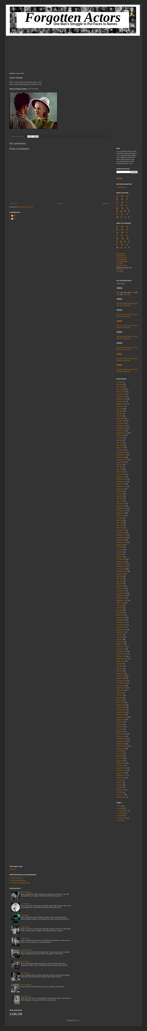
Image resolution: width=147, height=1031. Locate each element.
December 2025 (121, 396)
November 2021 (121, 511)
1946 (118, 349)
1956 (118, 360)
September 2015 (121, 688)
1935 (135, 336)
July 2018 (119, 605)
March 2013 (120, 761)
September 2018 (121, 600)
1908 (125, 305)
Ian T (15, 215)
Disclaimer (119, 270)
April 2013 (119, 758)
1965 (135, 369)
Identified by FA (121, 256)
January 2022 (120, 506)
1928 (125, 327)
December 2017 (121, 622)
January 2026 (120, 394)
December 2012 (121, 768)
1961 (121, 369)
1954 (132, 358)
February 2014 (121, 734)
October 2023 (120, 457)
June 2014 (119, 724)
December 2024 (121, 426)
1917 (121, 316)
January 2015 (120, 707)
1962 (125, 369)
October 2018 (120, 598)
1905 (135, 303)
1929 (128, 327)
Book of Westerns (17, 878)
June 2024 (119, 440)
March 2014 (120, 731)
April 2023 (119, 469)
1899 (128, 294)
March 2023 (120, 472)
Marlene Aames (26, 985)
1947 (121, 349)
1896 (118, 294)
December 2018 (121, 593)
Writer (120, 820)
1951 (121, 358)
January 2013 (120, 765)
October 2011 (120, 790)
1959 (128, 360)
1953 (128, 358)
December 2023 (121, 452)
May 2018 (119, 610)
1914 (132, 314)
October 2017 (120, 627)
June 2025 (119, 411)
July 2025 (119, 409)
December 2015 (121, 681)
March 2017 (120, 644)
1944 (132, 347)
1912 (125, 314)
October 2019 (120, 569)
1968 (125, 371)
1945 (135, 347)
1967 (121, 371)
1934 (132, 336)
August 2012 (120, 778)
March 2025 (120, 418)
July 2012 (119, 780)
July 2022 (119, 491)
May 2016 (119, 668)
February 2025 (121, 421)
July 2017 (119, 634)
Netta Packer (25, 961)
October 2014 (120, 714)
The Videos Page (121, 261)
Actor (120, 806)
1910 (118, 314)
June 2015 (119, 695)
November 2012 (121, 770)
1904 (132, 303)
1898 (125, 294)
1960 (118, 369)
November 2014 (121, 712)
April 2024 (119, 445)
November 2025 (121, 399)
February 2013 (121, 763)
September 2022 (121, 486)
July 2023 (119, 464)
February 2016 (121, 676)
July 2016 (119, 663)
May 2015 (119, 698)
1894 (132, 292)
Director (120, 815)
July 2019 (119, 576)
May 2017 (119, 639)
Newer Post (13, 203)
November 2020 (121, 537)
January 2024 (120, 450)
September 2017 (121, 630)
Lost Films (119, 264)
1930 (118, 336)
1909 (128, 305)
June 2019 (119, 578)
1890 (118, 292)
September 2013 (121, 746)
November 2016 (121, 654)
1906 (118, 305)
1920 (118, 325)
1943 (128, 347)
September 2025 (121, 404)
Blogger (77, 1020)
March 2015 (120, 702)
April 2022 (119, 498)
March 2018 (120, 615)
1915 (135, 314)
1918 (125, 316)
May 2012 (119, 785)
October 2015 (120, 685)
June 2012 (119, 782)
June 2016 (119, 666)
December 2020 (121, 535)
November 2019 (121, 566)
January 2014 (120, 736)
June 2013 (119, 753)
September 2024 (121, 433)
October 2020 (120, 540)
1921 (121, 325)
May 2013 (119, 756)
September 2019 (121, 571)
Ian (17, 136)
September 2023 (121, 460)
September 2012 (121, 775)
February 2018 (121, 617)
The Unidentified (121, 260)
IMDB (118, 155)
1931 (121, 336)
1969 (128, 371)
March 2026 (120, 389)
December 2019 (121, 564)
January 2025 (120, 423)
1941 (121, 347)
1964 (132, 369)
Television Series (121, 266)
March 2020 (120, 557)
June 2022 (119, 494)
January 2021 (120, 532)
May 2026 (119, 384)
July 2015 (119, 693)
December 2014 (121, 710)
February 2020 (121, 559)
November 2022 (121, 481)
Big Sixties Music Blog (18, 880)
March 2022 (120, 501)
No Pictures (120, 271)
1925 (135, 325)
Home (60, 203)
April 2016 (119, 671)
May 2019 (119, 581)
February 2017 (121, 646)
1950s (119, 354)
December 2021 (121, 508)
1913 (128, 314)
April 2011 (119, 792)
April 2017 (119, 642)
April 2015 (119, 700)
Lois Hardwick (25, 904)
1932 (125, 336)
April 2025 (119, 416)
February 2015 (121, 705)
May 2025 (119, 413)
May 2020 (119, 552)
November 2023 (121, 455)
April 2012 (119, 787)
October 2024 (120, 431)
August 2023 (120, 462)
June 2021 (119, 520)
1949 (128, 349)
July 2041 (119, 382)
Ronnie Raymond (26, 950)
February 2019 (121, 588)
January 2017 (120, 649)
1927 (121, 327)
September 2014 (121, 717)
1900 (118, 303)
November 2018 (121, 596)
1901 (121, 303)
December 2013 (121, 739)
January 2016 (120, 678)
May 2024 (119, 443)
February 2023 (121, 474)
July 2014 (119, 722)
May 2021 (119, 523)
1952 (125, 358)
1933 (128, 336)
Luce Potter (24, 915)
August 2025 (120, 406)
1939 (128, 338)
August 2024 (120, 435)
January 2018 (120, 620)
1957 (121, 360)
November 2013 (121, 741)
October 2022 (120, 484)
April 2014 (119, 729)
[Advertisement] (73, 52)
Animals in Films (121, 258)
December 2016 (121, 651)
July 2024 (119, 438)
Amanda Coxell (26, 996)
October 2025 (120, 401)
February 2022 (121, 503)
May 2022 (119, 496)
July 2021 (119, 518)
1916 (118, 316)
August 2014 (120, 719)
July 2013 (119, 751)
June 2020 (119, 549)
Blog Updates (120, 254)
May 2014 (119, 727)
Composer (121, 813)
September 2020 (121, 542)
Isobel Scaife (25, 927)
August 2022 (120, 489)
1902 (125, 303)
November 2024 (121, 428)
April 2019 (119, 583)
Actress (120, 808)
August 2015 (120, 690)
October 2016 (120, 656)
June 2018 (119, 608)
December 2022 (121, 479)
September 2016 (121, 659)
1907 (121, 305)
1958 (125, 360)
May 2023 (119, 467)
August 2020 (120, 545)
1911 (121, 314)
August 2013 (120, 748)
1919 (128, 316)
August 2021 (120, 515)
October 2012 (120, 773)
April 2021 (119, 525)
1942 (125, 347)
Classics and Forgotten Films (20, 883)
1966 (118, 371)
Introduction (122, 187)
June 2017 (119, 637)
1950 (118, 358)
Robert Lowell (25, 938)
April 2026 (119, 387)
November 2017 (121, 625)
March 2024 (120, 447)
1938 (125, 338)
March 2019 (120, 586)
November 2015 (121, 683)
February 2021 (121, 530)
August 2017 (120, 632)
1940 (118, 347)
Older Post (105, 203)
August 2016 (120, 661)
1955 (135, 358)
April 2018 (119, 613)
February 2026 (121, 392)
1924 (132, 325)
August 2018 (120, 603)
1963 (128, 369)
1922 (125, 325)
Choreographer (123, 811)
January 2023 (120, 477)
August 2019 (120, 574)
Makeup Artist (122, 818)
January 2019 (120, 591)
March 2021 (120, 528)
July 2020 (119, 547)
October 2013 (120, 744)
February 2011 (121, 797)
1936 (118, 338)
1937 (121, 338)
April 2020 (119, 554)
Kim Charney (25, 973)
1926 (118, 327)
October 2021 (120, 513)
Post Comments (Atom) (25, 207)
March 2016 (120, 673)
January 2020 (120, 562)
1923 (128, 325)
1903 (128, 303)
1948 (125, 349)
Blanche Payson (26, 892)
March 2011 (120, 795)
